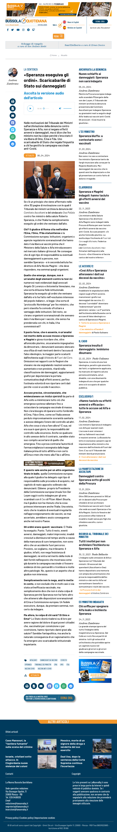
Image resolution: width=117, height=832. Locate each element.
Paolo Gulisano (101, 359)
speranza (28, 664)
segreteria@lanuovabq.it (17, 806)
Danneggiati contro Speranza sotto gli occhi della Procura (94, 479)
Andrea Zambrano (12, 81)
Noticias (74, 27)
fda (68, 664)
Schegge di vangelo (32, 43)
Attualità (64, 55)
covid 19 (64, 660)
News (73, 22)
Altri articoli (58, 721)
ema (55, 664)
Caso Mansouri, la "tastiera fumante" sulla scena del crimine (19, 743)
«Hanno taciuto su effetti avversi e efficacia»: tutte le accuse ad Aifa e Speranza (95, 406)
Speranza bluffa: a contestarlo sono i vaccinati (91, 139)
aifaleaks (33, 660)
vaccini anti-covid (44, 668)
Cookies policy (26, 817)
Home (53, 55)
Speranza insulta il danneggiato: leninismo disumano (94, 349)
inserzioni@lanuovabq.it (16, 809)
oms (61, 664)
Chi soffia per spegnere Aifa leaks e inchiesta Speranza (93, 609)
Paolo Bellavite (100, 554)
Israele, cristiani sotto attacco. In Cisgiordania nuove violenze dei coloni (18, 761)
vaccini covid (30, 668)
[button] (58, 36)
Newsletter (100, 27)
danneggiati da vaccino (48, 660)
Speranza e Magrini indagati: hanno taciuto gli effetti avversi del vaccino (94, 197)
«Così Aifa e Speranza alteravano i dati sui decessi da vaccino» (93, 274)
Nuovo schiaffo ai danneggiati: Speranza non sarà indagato (93, 77)
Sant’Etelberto (73, 45)
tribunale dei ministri (43, 664)
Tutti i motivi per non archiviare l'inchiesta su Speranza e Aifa (94, 544)
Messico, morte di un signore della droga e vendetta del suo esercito (73, 745)
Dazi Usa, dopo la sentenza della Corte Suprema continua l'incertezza (73, 761)
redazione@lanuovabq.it (16, 803)
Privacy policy (11, 817)
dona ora (100, 21)
